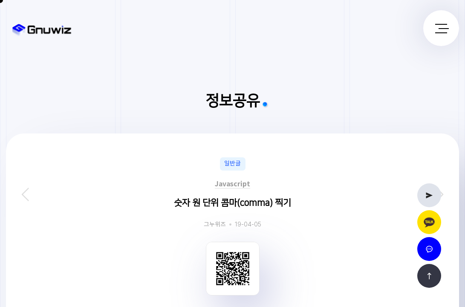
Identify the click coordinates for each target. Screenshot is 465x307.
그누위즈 (215, 224)
